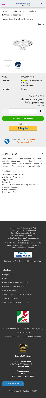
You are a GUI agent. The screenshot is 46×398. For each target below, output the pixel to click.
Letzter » (32, 11)
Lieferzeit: (6, 80)
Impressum (8, 275)
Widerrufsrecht (10, 290)
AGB (5, 279)
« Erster (6, 11)
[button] (5, 111)
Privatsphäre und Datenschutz (16, 283)
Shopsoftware (14, 391)
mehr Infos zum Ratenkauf (21, 142)
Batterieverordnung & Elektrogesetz (18, 294)
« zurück (14, 11)
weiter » (23, 11)
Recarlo (41, 24)
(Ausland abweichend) (28, 85)
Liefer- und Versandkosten (14, 287)
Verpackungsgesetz (11, 298)
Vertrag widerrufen (13, 384)
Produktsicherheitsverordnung (16, 302)
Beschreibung (9, 153)
